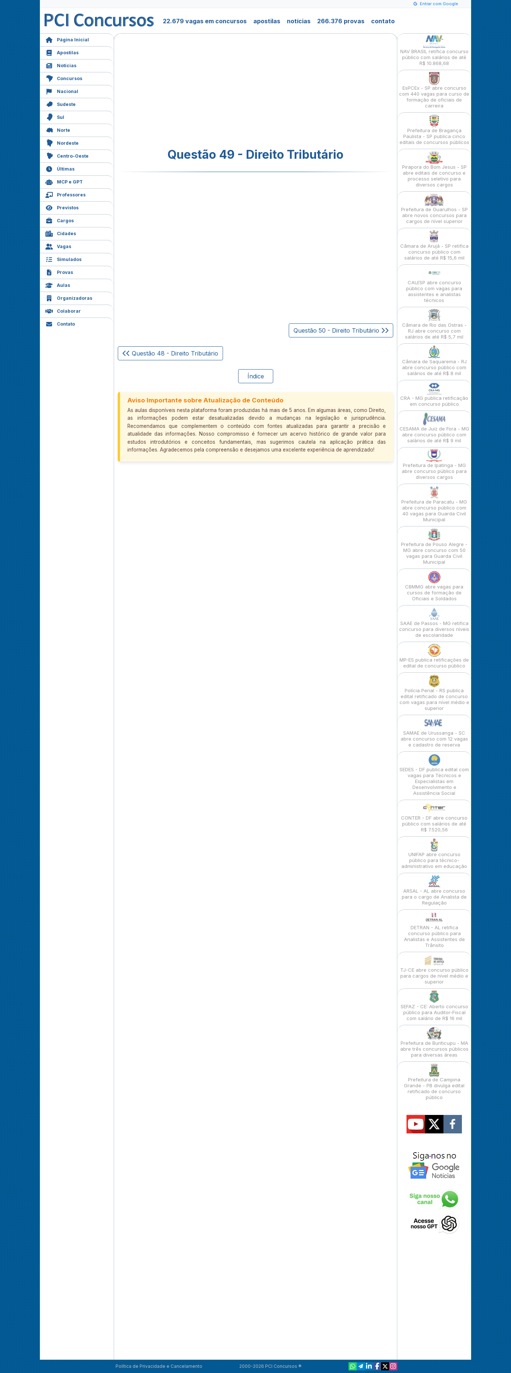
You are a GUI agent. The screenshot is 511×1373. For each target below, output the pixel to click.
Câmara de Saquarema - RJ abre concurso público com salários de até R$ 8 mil (434, 361)
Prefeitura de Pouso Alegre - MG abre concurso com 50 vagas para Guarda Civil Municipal (434, 546)
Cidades (60, 232)
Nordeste (62, 142)
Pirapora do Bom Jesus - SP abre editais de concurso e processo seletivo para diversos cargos (434, 169)
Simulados (63, 258)
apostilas (266, 21)
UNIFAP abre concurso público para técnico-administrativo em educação (434, 853)
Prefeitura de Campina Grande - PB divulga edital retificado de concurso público (434, 1082)
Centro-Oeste (67, 155)
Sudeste (60, 103)
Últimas (60, 168)
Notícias (60, 64)
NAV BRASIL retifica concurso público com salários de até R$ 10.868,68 (434, 50)
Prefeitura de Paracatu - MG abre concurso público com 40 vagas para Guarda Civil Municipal (434, 504)
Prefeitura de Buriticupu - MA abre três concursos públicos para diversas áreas (434, 1042)
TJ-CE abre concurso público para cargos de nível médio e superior (434, 969)
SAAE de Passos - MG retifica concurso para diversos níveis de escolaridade (434, 622)
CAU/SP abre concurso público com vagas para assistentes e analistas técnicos (434, 285)
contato (383, 21)
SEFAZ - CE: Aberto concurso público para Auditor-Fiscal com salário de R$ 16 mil (434, 1006)
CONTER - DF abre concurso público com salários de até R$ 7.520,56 (434, 817)
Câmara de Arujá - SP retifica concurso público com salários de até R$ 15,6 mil (434, 245)
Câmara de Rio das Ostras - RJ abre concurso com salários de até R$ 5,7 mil (434, 324)
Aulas (57, 284)
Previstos (62, 206)
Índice (255, 376)
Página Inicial (67, 38)
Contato (60, 323)
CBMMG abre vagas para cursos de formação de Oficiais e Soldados (434, 586)
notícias (299, 21)
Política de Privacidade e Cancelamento (159, 1366)
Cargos (59, 219)
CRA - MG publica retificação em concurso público (434, 394)
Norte (57, 129)
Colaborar (63, 310)
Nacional (61, 90)
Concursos (63, 77)
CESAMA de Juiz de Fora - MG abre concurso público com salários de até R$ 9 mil (434, 428)
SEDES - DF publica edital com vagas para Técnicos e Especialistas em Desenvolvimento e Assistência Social (434, 775)
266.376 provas (340, 21)
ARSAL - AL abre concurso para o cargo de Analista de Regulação (434, 890)
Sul (54, 116)
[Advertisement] (195, 91)
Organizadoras (68, 297)
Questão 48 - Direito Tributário (170, 353)
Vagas (58, 245)
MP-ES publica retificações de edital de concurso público (434, 656)
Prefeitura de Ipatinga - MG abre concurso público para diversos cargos (434, 464)
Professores (65, 194)
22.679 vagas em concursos (205, 21)
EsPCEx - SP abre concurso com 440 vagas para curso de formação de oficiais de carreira (434, 90)
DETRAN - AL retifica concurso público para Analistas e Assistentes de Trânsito (434, 930)
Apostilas (62, 51)
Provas (59, 271)
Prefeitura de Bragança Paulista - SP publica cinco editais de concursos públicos (434, 129)
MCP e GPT (64, 181)
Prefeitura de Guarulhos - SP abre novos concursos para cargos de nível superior (434, 208)
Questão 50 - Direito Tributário (341, 330)
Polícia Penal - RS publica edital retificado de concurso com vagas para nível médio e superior (434, 693)
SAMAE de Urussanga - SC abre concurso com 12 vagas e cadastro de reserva (434, 732)
